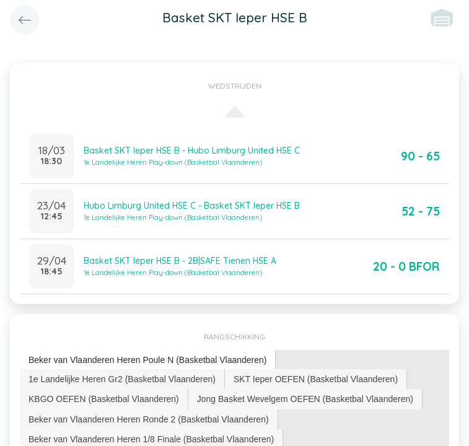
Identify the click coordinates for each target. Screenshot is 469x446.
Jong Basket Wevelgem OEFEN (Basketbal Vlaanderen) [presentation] (305, 399)
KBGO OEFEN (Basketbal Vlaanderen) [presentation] (103, 399)
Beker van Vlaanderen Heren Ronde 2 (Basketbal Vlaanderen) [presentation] (148, 419)
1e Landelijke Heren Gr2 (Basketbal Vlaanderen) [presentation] (122, 379)
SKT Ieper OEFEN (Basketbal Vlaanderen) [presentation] (316, 379)
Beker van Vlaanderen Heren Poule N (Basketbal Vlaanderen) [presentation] (147, 360)
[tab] (148, 360)
